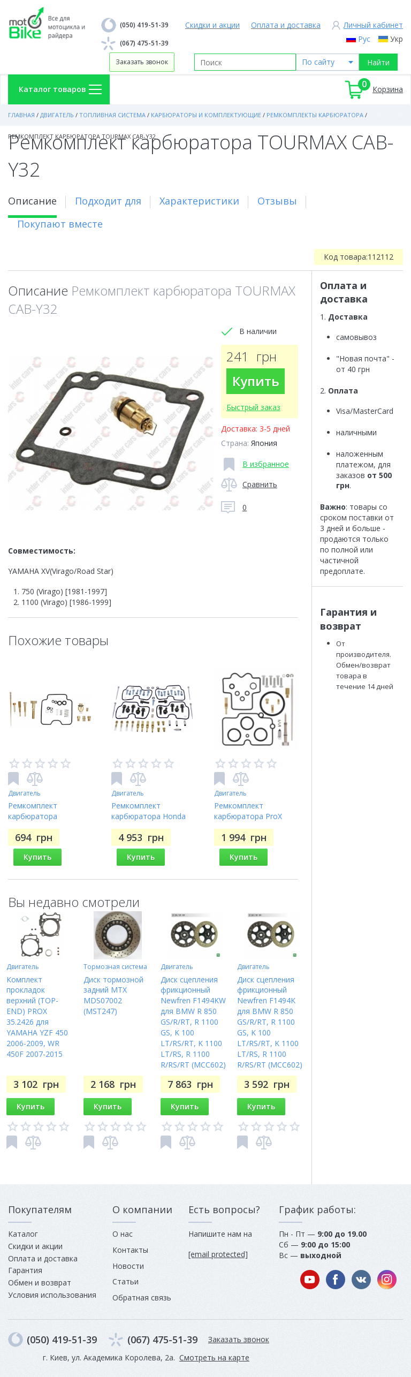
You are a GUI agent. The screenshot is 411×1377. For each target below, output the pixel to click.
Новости (128, 1266)
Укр (396, 39)
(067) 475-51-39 (144, 43)
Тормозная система (115, 966)
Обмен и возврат (39, 1282)
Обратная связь (141, 1297)
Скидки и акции (212, 25)
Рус (364, 39)
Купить (255, 381)
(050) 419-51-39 (144, 24)
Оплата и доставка (286, 25)
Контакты (130, 1250)
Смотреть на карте (214, 1357)
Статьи (125, 1281)
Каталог (23, 1234)
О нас (122, 1234)
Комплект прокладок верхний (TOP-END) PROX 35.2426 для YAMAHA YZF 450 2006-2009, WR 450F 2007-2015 (37, 1017)
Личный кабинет (373, 25)
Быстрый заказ (254, 407)
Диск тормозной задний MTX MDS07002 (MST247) (113, 995)
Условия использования (52, 1295)
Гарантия (25, 1270)
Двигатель (24, 793)
